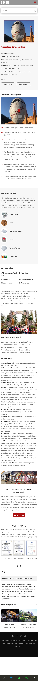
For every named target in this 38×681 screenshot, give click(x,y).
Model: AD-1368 (28, 627)
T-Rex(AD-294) (9, 624)
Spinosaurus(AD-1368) (28, 624)
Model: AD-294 (9, 627)
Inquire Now (7, 84)
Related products (10, 604)
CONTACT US (19, 515)
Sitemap (21, 643)
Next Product (24, 84)
